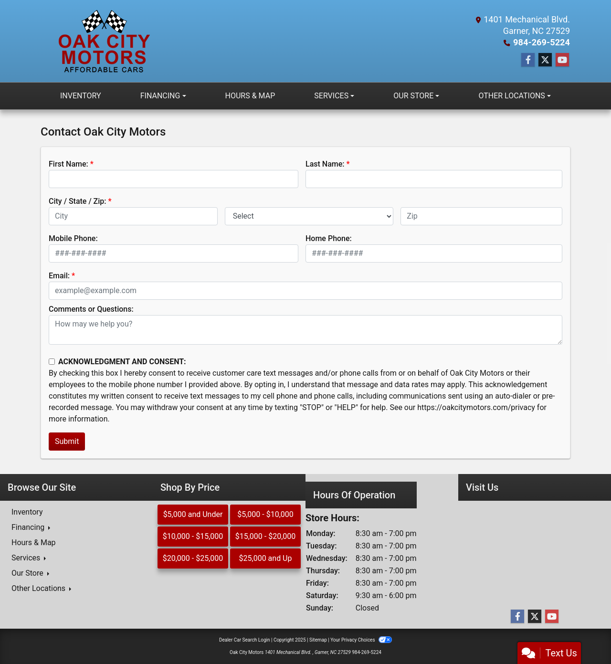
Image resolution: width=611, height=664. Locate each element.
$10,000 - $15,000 (193, 536)
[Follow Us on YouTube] (562, 60)
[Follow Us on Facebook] (528, 60)
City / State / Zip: (77, 201)
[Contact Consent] (52, 361)
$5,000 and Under (193, 514)
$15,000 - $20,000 (265, 536)
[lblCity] (133, 216)
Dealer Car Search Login (244, 640)
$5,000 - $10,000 (265, 514)
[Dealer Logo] (103, 41)
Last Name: (325, 164)
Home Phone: (329, 238)
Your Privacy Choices (361, 640)
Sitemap (318, 640)
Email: (59, 275)
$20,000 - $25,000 (193, 558)
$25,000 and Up (265, 558)
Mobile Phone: (73, 238)
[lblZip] (481, 216)
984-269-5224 (542, 42)
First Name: (68, 164)
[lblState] (309, 216)
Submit (67, 441)
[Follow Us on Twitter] (545, 60)
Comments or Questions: (91, 309)
